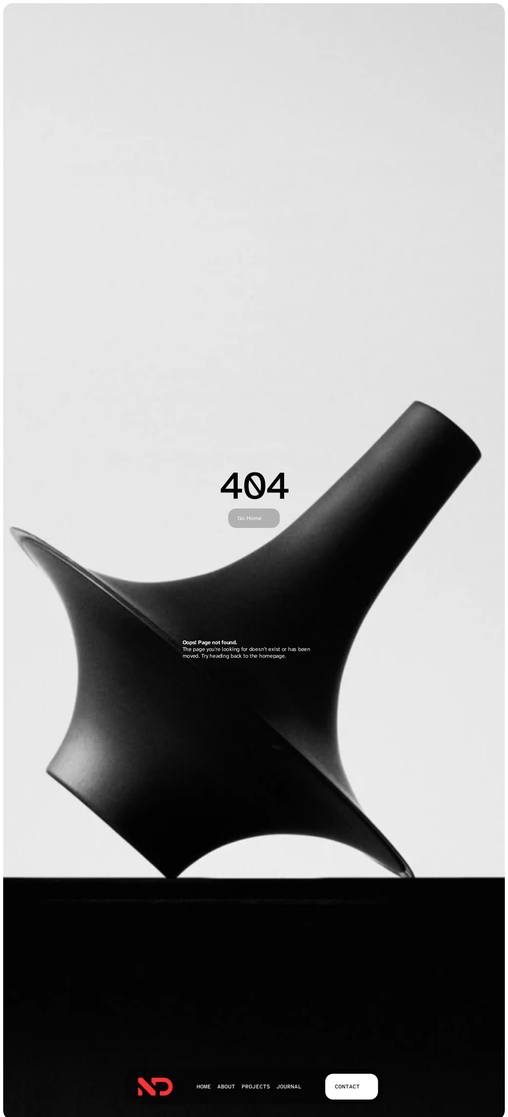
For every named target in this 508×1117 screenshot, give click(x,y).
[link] (155, 1087)
